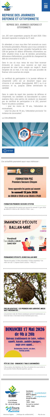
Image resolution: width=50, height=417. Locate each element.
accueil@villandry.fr (40, 393)
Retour (10, 151)
